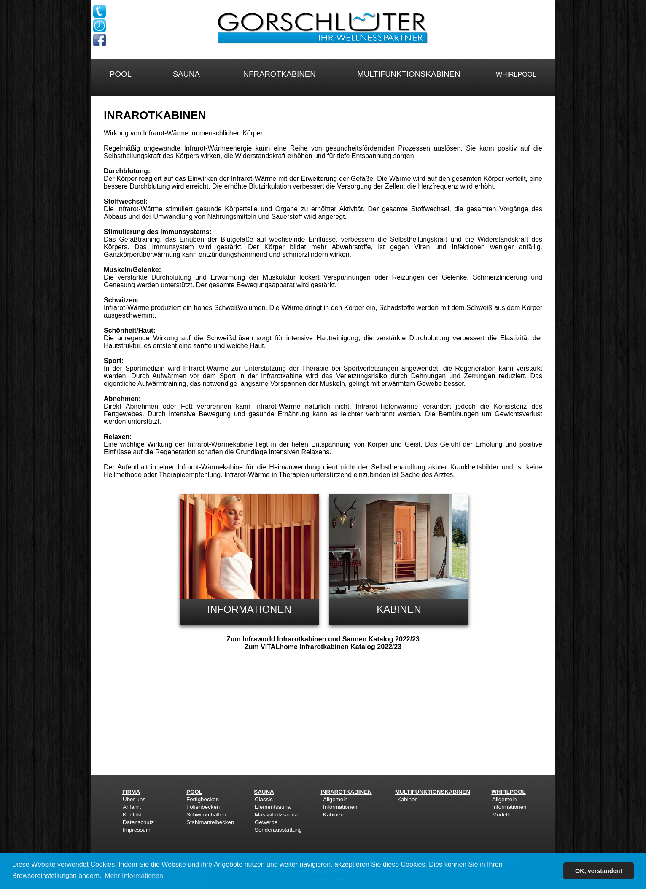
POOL (120, 74)
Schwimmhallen (206, 814)
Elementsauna (273, 807)
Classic (264, 799)
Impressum (137, 830)
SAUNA (186, 74)
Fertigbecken (202, 799)
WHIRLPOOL (516, 74)
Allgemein (335, 799)
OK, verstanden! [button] (598, 870)
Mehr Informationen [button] (134, 875)
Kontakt (132, 814)
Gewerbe (266, 822)
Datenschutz (138, 822)
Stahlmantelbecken (210, 822)
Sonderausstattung (278, 830)
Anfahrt (132, 807)
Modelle (502, 814)
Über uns (134, 799)
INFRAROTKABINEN (278, 74)
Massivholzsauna (276, 814)
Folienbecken (203, 807)
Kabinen (333, 814)
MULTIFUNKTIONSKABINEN (408, 74)
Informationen (340, 807)
